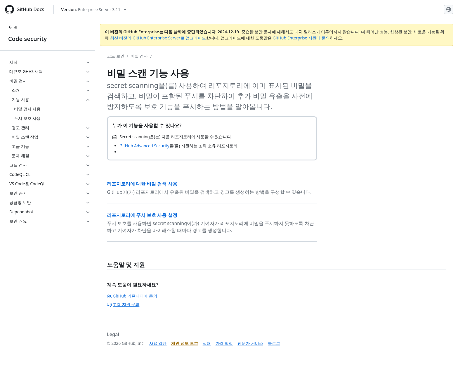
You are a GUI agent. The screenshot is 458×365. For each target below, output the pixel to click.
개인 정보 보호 (184, 343)
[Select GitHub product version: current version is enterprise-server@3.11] (93, 9)
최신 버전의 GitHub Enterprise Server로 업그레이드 (158, 38)
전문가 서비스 (250, 343)
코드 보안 (115, 56)
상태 (207, 343)
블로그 (274, 343)
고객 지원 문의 (123, 304)
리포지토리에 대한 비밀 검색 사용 (142, 184)
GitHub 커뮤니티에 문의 (132, 296)
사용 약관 (158, 343)
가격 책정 (224, 343)
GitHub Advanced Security (144, 145)
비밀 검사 (139, 56)
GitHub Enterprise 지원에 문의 (301, 38)
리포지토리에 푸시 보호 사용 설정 (142, 215)
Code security (27, 39)
